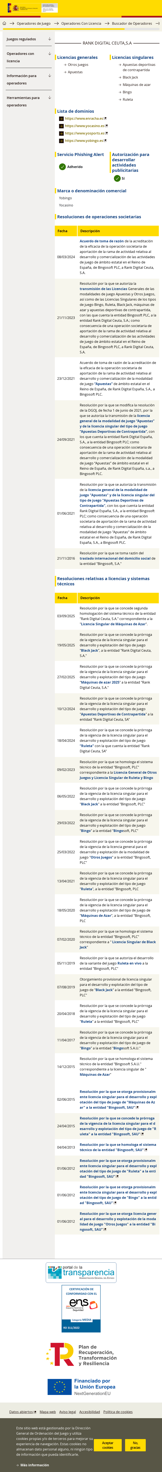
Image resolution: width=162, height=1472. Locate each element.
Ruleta (86, 889)
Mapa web (48, 1412)
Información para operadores (21, 79)
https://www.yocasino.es (84, 125)
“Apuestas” (103, 383)
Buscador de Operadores (132, 23)
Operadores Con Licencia (81, 23)
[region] (81, 25)
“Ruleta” (87, 745)
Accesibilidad (89, 1412)
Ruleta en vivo (129, 963)
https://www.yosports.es (84, 133)
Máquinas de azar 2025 (100, 682)
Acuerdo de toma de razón (102, 241)
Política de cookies (118, 1412)
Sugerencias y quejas (72, 1420)
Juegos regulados (21, 39)
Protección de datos (112, 1420)
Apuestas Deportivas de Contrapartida (113, 714)
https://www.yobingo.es (84, 140)
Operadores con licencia (20, 57)
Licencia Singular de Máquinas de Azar (113, 624)
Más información (34, 1467)
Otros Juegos (101, 857)
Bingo (86, 830)
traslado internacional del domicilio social (115, 558)
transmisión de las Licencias (103, 288)
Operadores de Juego (34, 23)
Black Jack (89, 650)
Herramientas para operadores (23, 101)
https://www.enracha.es (84, 118)
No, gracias (135, 1448)
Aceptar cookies (107, 1448)
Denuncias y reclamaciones (31, 1420)
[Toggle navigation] (150, 8)
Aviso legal (67, 1412)
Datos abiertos (21, 1412)
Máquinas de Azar (96, 915)
